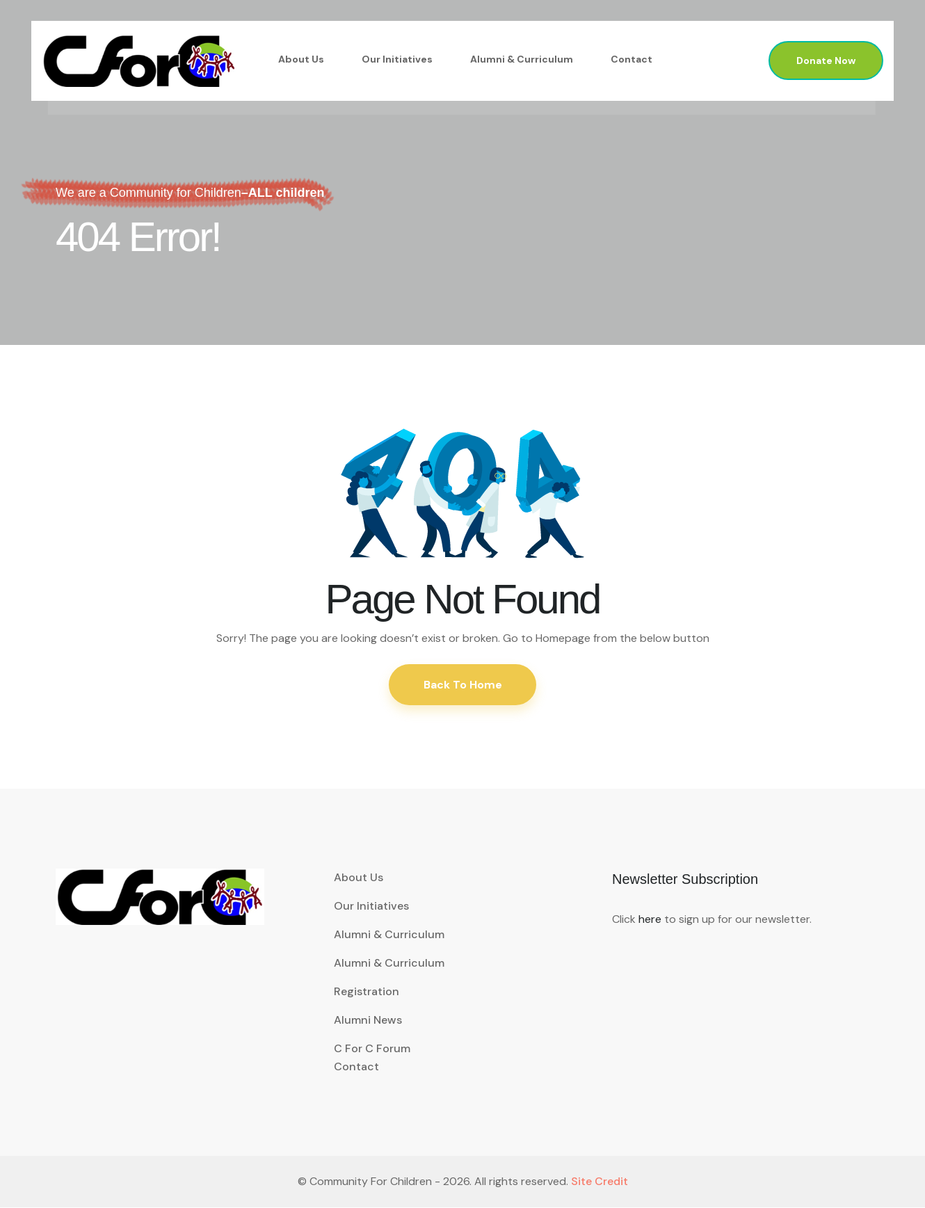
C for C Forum (372, 1049)
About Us (301, 59)
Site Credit (599, 1182)
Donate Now (825, 60)
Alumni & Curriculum (521, 59)
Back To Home (463, 684)
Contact (631, 59)
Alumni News (368, 1020)
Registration (366, 992)
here (649, 919)
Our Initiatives (397, 59)
